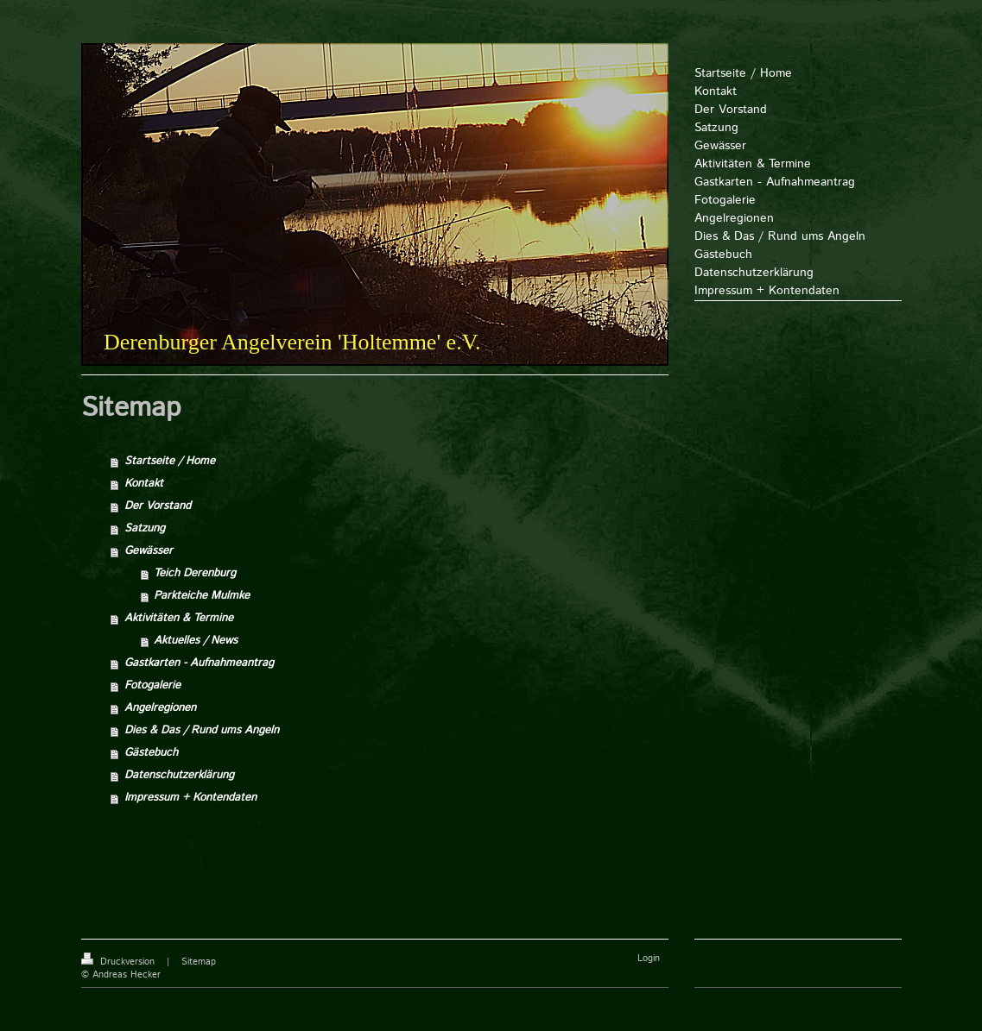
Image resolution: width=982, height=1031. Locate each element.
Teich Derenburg (195, 573)
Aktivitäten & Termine (178, 618)
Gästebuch (151, 753)
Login (648, 958)
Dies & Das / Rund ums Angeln (201, 730)
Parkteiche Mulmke (202, 596)
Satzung (144, 528)
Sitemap (198, 962)
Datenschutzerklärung (179, 775)
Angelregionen (160, 708)
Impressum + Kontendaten (190, 797)
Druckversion (119, 962)
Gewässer (148, 551)
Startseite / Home (169, 461)
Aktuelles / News (196, 640)
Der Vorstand (157, 506)
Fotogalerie (152, 685)
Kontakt (143, 483)
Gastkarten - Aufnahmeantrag (199, 663)
